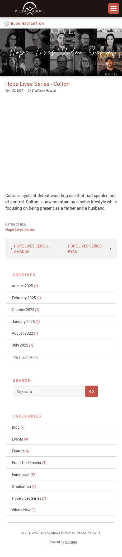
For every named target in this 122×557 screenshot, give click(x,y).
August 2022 (25, 333)
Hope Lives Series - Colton (37, 83)
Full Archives (26, 357)
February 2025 (26, 297)
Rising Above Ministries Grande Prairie (29, 8)
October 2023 (25, 309)
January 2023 (26, 321)
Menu (113, 8)
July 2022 (22, 345)
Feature (20, 450)
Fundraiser (23, 474)
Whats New (23, 509)
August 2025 (25, 285)
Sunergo (71, 542)
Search (22, 380)
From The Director (29, 462)
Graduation (24, 486)
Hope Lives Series (20, 229)
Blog (18, 427)
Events (20, 439)
